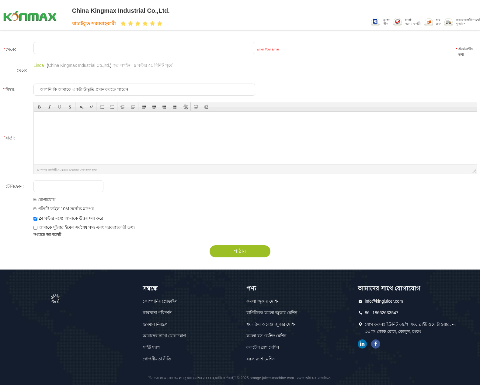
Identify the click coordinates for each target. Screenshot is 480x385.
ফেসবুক (375, 344)
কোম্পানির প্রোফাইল (160, 301)
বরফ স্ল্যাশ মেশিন (260, 358)
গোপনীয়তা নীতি (157, 358)
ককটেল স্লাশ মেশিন (262, 347)
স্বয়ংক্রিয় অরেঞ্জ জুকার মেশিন (271, 324)
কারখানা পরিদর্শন (157, 312)
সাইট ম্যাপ (151, 347)
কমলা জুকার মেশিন (263, 301)
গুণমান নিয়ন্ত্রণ (155, 324)
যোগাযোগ (44, 199)
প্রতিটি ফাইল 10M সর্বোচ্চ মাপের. (64, 208)
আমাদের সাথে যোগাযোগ (164, 335)
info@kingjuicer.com (384, 301)
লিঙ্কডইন (362, 344)
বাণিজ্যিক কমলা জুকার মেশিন (271, 312)
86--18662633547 (381, 312)
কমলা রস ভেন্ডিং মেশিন (266, 335)
